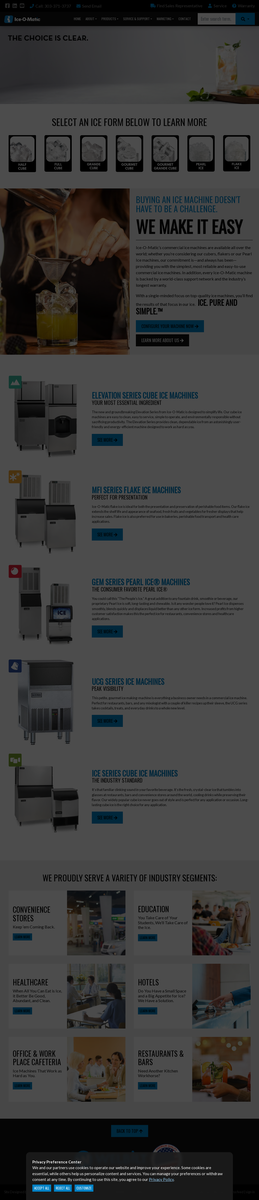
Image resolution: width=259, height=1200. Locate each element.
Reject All (63, 1188)
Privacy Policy (161, 1179)
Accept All (41, 1188)
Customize (84, 1188)
